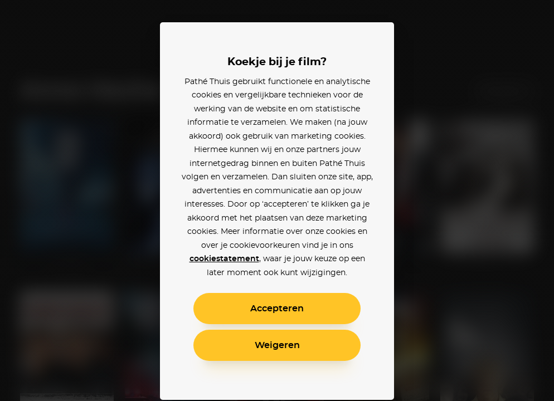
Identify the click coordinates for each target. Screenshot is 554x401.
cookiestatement (224, 259)
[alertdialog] (277, 200)
